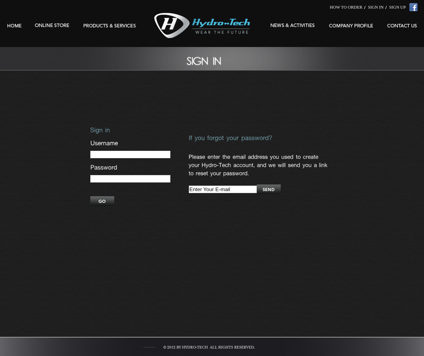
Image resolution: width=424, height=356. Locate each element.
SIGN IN (376, 7)
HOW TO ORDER (346, 7)
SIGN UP (397, 7)
